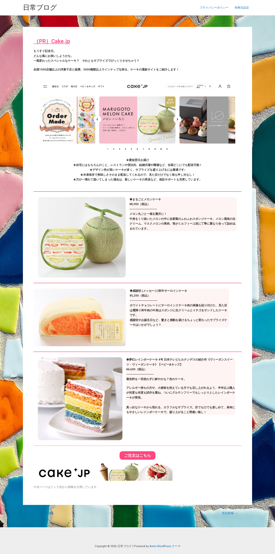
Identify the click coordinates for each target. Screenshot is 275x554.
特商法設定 (242, 7)
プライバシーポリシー (215, 7)
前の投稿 (45, 512)
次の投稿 (230, 512)
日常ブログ (40, 7)
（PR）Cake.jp (52, 41)
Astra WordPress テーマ (165, 546)
